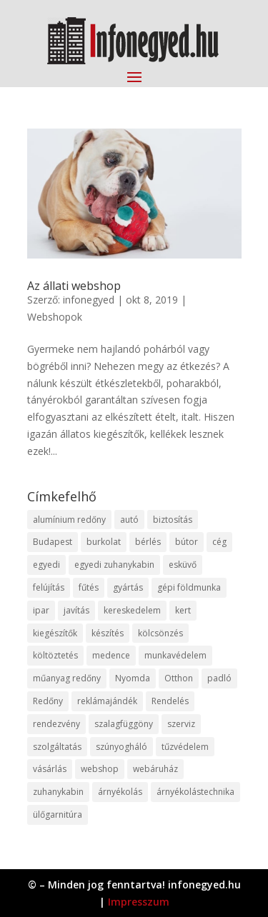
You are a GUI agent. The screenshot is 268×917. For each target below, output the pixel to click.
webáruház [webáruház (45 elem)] (155, 769)
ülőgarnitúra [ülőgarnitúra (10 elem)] (57, 814)
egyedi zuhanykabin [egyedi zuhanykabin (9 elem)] (114, 564)
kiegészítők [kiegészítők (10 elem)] (55, 633)
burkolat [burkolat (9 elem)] (103, 542)
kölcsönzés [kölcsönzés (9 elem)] (160, 633)
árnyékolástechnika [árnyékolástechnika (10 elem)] (195, 792)
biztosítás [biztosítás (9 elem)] (172, 519)
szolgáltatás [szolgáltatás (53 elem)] (57, 747)
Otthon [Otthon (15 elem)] (178, 678)
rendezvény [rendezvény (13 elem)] (56, 724)
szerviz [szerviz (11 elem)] (181, 724)
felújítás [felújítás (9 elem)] (48, 587)
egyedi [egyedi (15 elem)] (46, 564)
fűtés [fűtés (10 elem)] (89, 587)
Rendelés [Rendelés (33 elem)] (170, 701)
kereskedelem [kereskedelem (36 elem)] (132, 610)
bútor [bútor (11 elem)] (186, 542)
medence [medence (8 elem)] (111, 655)
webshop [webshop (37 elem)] (100, 769)
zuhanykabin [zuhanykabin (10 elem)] (58, 792)
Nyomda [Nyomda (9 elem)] (132, 678)
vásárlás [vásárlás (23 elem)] (49, 769)
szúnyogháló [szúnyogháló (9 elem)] (121, 747)
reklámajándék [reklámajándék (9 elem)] (107, 701)
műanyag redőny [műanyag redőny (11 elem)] (67, 678)
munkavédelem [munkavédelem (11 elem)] (175, 655)
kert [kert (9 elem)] (183, 610)
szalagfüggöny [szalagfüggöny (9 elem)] (123, 724)
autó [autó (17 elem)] (129, 519)
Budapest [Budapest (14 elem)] (52, 542)
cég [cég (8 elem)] (219, 542)
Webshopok (54, 317)
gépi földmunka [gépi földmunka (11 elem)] (189, 587)
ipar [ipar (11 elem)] (41, 610)
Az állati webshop (74, 286)
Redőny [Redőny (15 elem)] (48, 701)
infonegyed (88, 299)
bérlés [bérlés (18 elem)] (148, 542)
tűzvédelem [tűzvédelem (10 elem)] (185, 747)
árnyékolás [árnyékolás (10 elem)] (120, 792)
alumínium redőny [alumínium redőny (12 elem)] (69, 519)
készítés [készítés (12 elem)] (107, 633)
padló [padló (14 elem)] (219, 678)
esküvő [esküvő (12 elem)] (183, 564)
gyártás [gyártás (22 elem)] (128, 587)
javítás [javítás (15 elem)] (76, 610)
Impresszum (138, 901)
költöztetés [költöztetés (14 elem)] (55, 655)
